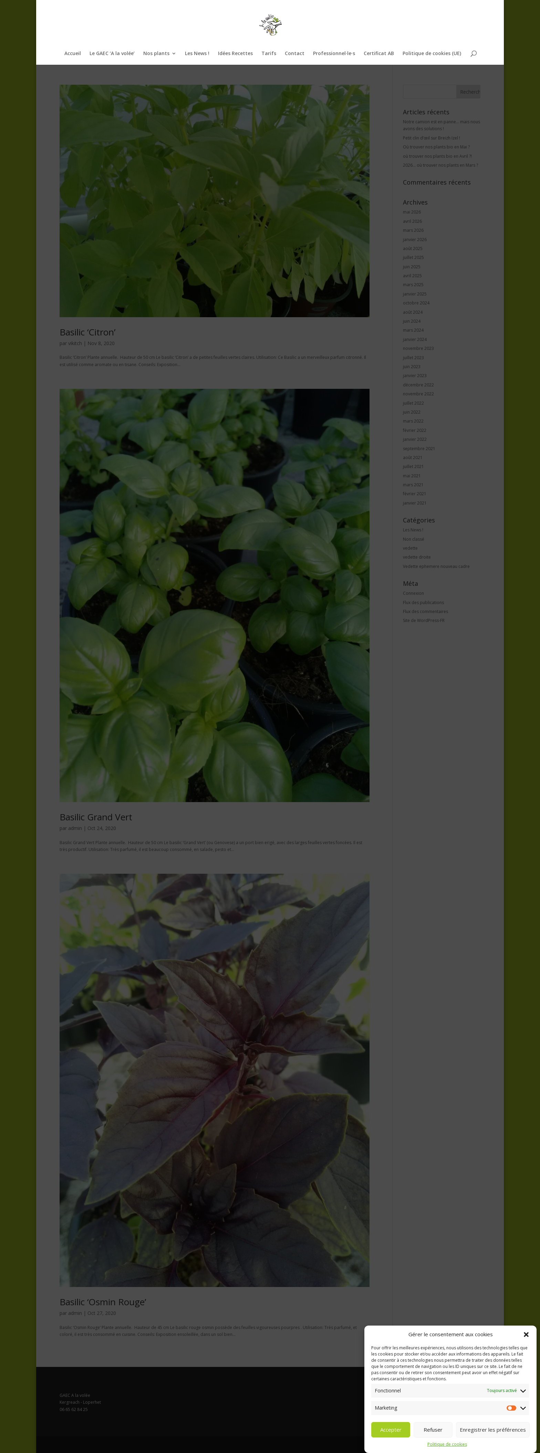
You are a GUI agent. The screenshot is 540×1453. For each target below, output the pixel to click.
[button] (526, 1352)
